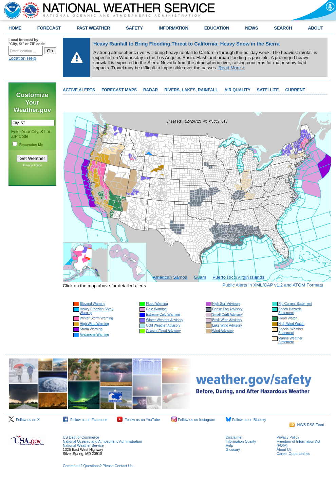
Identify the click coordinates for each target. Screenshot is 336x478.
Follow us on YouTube (138, 420)
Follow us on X (24, 420)
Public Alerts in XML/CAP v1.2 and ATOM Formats (272, 285)
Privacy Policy (32, 165)
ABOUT (315, 28)
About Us (284, 449)
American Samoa (170, 277)
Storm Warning (91, 329)
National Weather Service (83, 445)
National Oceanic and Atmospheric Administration (102, 441)
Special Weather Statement (290, 331)
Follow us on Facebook (85, 420)
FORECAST (49, 28)
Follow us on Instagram (193, 420)
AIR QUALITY (237, 90)
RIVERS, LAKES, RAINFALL (191, 90)
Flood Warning (157, 304)
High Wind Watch (291, 324)
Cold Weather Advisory (163, 325)
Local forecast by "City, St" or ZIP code (26, 42)
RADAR (150, 90)
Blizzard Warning (92, 304)
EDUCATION (216, 28)
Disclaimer (234, 437)
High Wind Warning (94, 324)
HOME (14, 28)
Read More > (232, 67)
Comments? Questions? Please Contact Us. (98, 466)
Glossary (233, 449)
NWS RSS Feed (307, 425)
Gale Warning (156, 309)
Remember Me (31, 145)
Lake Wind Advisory (227, 325)
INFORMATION (173, 28)
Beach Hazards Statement (289, 311)
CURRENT (295, 90)
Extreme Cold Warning (163, 314)
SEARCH (283, 28)
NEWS (251, 28)
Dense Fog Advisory (227, 309)
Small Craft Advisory (227, 314)
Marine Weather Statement (290, 340)
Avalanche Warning (94, 334)
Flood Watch (287, 318)
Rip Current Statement (295, 304)
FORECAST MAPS (119, 90)
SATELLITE (268, 90)
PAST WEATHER (93, 28)
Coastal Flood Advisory (163, 331)
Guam (200, 277)
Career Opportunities (293, 454)
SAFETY (134, 28)
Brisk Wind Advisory (227, 320)
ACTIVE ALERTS (79, 90)
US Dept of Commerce (81, 437)
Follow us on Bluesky (246, 420)
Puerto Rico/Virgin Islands (238, 277)
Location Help (22, 58)
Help (229, 445)
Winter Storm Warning (96, 318)
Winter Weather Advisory (164, 320)
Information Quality (241, 441)
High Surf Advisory (226, 304)
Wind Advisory (223, 331)
